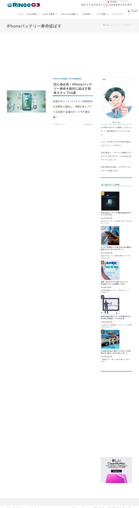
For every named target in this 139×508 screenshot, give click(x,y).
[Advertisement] (69, 58)
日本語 (112, 2)
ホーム (105, 25)
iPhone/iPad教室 (60, 79)
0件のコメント (60, 124)
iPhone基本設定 (74, 79)
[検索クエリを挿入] (116, 79)
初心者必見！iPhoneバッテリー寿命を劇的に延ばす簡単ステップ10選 (72, 88)
